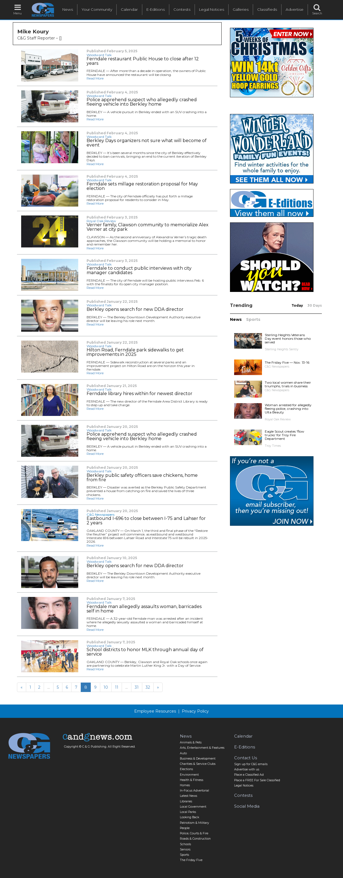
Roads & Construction (195, 838)
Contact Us (245, 757)
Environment (189, 775)
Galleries (241, 9)
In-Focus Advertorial (194, 790)
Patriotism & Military (194, 823)
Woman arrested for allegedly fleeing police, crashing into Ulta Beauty (288, 408)
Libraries (186, 801)
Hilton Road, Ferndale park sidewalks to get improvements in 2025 (135, 352)
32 (148, 687)
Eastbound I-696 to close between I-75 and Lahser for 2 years (146, 520)
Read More (95, 78)
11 (116, 687)
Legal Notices (211, 9)
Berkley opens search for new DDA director (135, 309)
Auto (183, 753)
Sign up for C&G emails (251, 764)
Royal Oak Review (101, 221)
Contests (181, 9)
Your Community (97, 9)
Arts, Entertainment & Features (202, 748)
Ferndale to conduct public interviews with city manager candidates (139, 270)
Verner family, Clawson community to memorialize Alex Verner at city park (148, 227)
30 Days (314, 305)
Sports (253, 319)
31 (137, 687)
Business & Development (197, 758)
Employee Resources (155, 711)
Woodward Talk (99, 55)
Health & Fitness (191, 780)
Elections (186, 769)
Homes (185, 785)
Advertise (294, 9)
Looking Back (189, 817)
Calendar (129, 9)
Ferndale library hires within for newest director (139, 393)
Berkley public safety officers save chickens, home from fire (142, 477)
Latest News (188, 796)
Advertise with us (246, 769)
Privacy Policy (195, 711)
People (185, 828)
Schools (185, 844)
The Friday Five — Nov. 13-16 (287, 362)
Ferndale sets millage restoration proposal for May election (142, 186)
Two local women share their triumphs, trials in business (288, 384)
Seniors (185, 849)
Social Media (246, 806)
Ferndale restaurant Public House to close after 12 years (143, 61)
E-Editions (155, 9)
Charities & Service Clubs (197, 764)
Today (297, 305)
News (67, 9)
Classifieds (267, 9)
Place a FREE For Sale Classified (257, 780)
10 (106, 687)
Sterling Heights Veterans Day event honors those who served (288, 338)
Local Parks (188, 812)
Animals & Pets (191, 742)
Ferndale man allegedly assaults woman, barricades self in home (144, 608)
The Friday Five (191, 860)
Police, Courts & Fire (194, 833)
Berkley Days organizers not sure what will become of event (147, 142)
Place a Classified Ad (249, 775)
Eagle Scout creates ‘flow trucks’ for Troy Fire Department (284, 435)
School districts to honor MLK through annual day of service (145, 652)
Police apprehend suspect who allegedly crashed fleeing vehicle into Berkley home (142, 102)
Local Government (193, 806)
